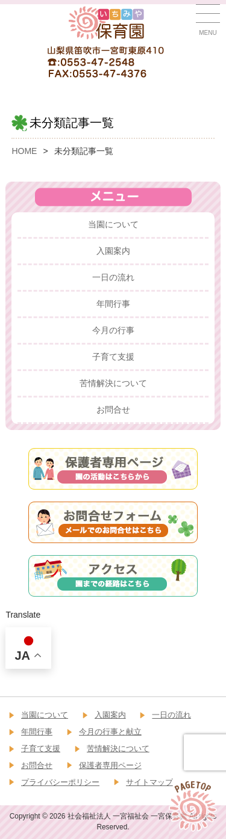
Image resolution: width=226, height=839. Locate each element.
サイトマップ (149, 782)
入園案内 (113, 251)
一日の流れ (113, 277)
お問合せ (113, 409)
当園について (113, 224)
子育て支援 (113, 356)
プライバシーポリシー (60, 782)
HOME (24, 151)
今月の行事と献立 (110, 731)
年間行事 (113, 304)
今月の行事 (113, 330)
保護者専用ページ (110, 765)
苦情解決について (113, 383)
